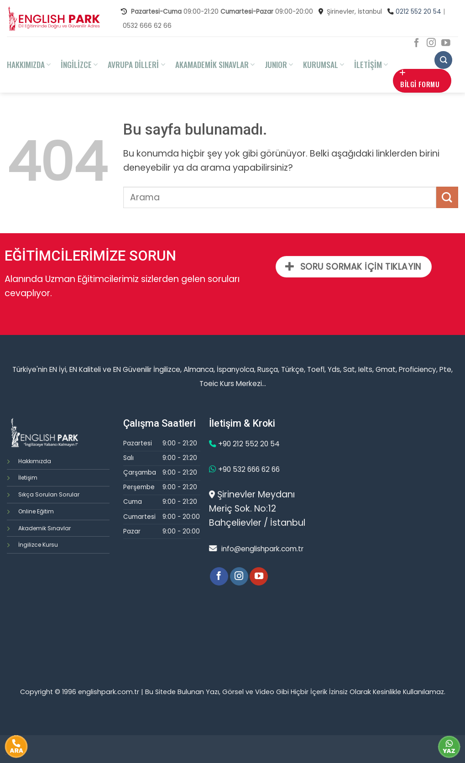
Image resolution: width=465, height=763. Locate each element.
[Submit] (447, 197)
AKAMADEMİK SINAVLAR (215, 64)
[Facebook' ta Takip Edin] (416, 43)
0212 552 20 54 (418, 11)
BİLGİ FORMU (419, 79)
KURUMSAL (323, 64)
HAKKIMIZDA (29, 64)
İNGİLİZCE (79, 64)
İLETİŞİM (371, 64)
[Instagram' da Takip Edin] (431, 43)
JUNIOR (279, 64)
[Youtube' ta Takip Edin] (445, 43)
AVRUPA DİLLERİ (136, 64)
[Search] (443, 60)
